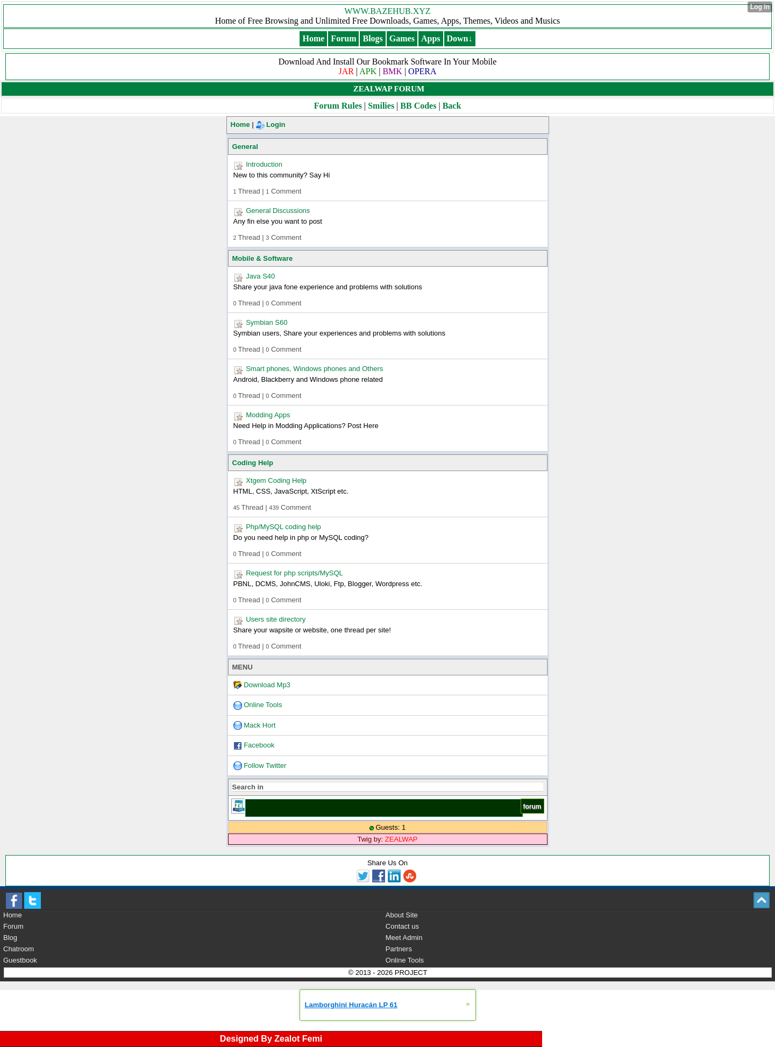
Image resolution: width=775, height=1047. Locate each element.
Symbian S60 (266, 322)
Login (271, 124)
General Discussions (278, 210)
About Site (402, 915)
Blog (10, 938)
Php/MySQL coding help (283, 527)
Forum (13, 926)
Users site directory (275, 619)
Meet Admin (404, 938)
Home (240, 124)
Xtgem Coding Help (276, 480)
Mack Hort (259, 725)
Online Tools (263, 705)
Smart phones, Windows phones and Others (314, 369)
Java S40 (260, 276)
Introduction (264, 164)
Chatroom (18, 949)
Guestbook (20, 960)
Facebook (259, 745)
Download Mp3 (267, 685)
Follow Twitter (265, 765)
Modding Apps (268, 415)
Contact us (402, 926)
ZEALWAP (401, 839)
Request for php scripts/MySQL (294, 573)
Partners (399, 949)
